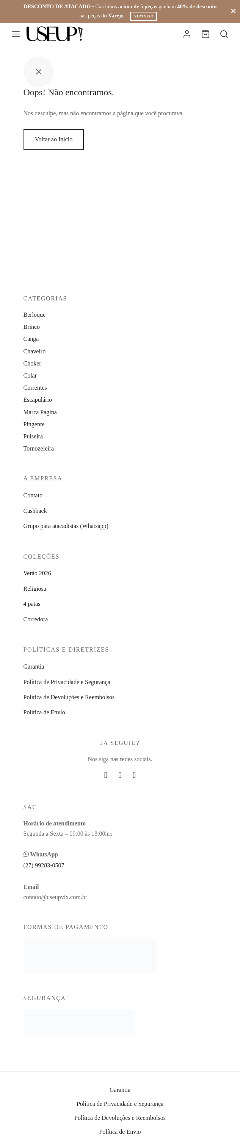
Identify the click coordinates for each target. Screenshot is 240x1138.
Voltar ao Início (53, 139)
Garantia (34, 666)
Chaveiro (35, 351)
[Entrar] (186, 34)
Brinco (32, 327)
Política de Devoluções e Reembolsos (69, 697)
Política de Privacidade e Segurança (67, 682)
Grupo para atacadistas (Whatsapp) (66, 526)
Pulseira (33, 436)
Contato (33, 495)
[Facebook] (105, 775)
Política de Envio (44, 712)
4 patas (32, 604)
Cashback (35, 511)
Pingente (34, 424)
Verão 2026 (37, 573)
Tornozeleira (39, 448)
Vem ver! (143, 16)
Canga (31, 339)
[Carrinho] (205, 34)
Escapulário (38, 399)
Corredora (36, 619)
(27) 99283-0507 (44, 865)
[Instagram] (120, 775)
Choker (32, 363)
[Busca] (224, 34)
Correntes (35, 387)
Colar (30, 375)
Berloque (35, 314)
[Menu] (15, 34)
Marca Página (40, 412)
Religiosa (35, 588)
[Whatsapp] (134, 775)
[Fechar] (233, 11)
